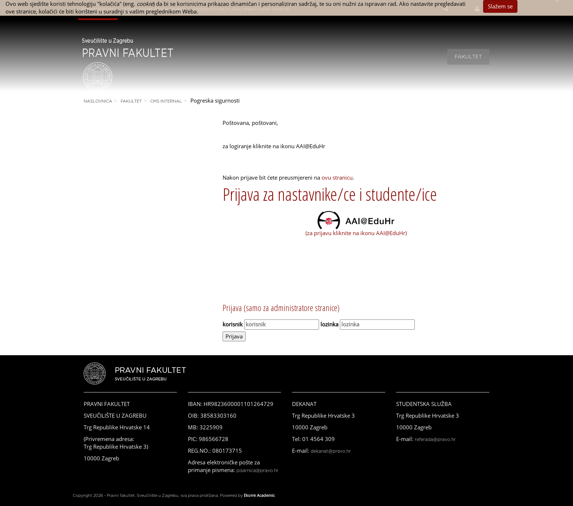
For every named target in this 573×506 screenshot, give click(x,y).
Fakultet (468, 57)
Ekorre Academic (259, 495)
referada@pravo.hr (435, 439)
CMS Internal (166, 101)
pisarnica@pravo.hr (257, 470)
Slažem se (500, 6)
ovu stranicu (337, 177)
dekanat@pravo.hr (331, 451)
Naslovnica (98, 101)
